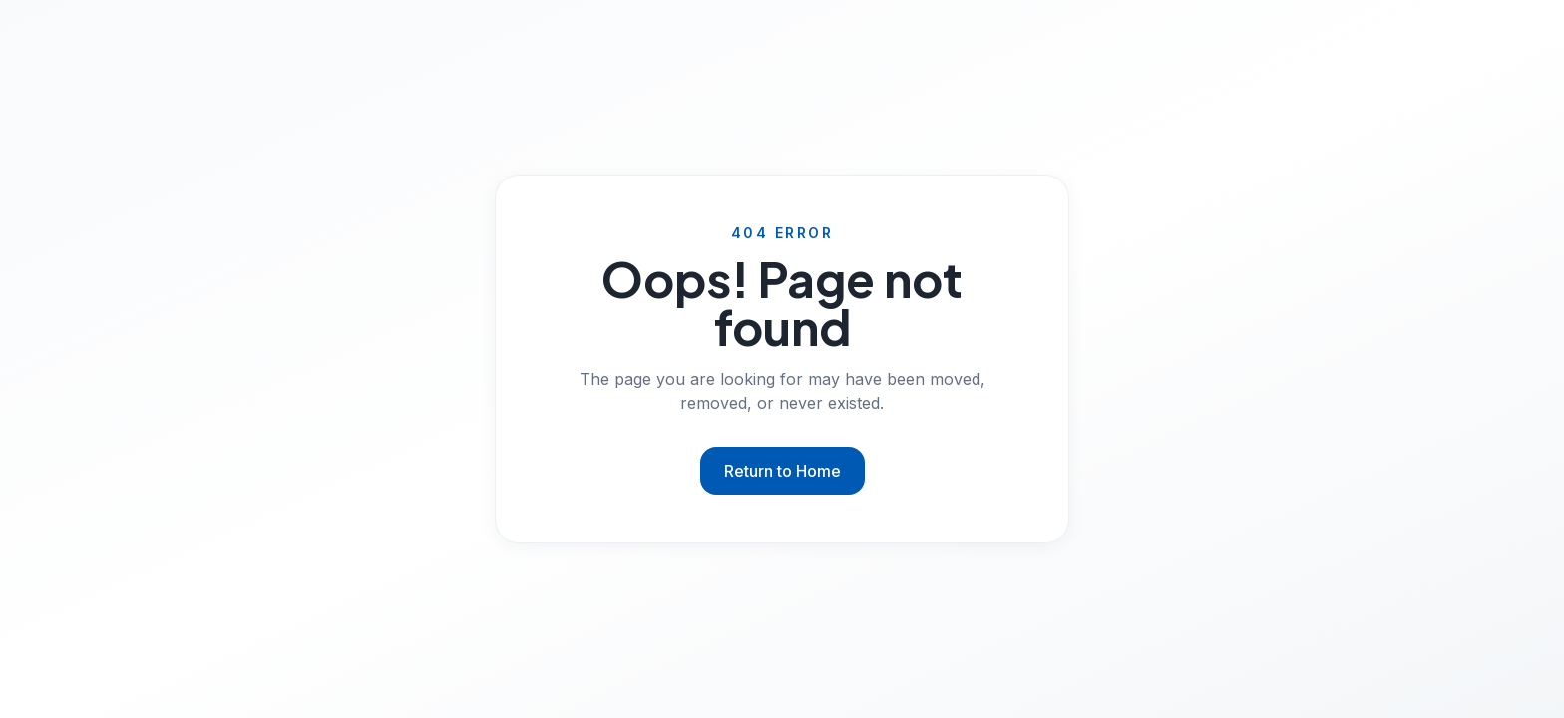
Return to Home (782, 471)
